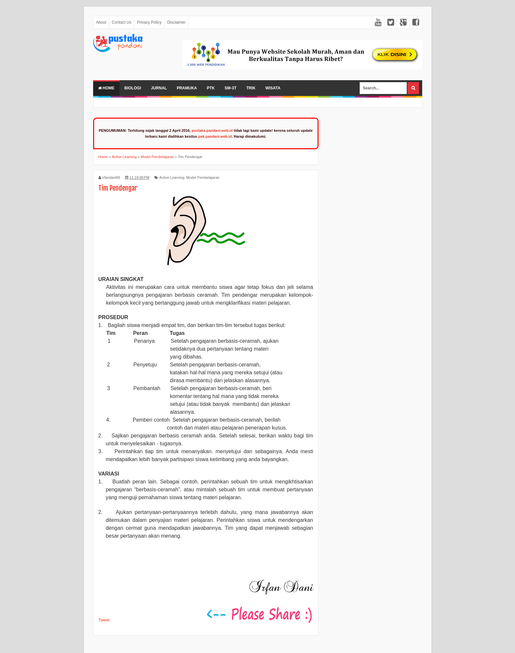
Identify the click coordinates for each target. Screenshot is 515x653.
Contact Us (121, 22)
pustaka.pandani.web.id (212, 130)
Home (106, 88)
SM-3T (231, 88)
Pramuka (187, 88)
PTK (211, 88)
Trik (251, 88)
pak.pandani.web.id (215, 136)
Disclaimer (176, 22)
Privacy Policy (149, 22)
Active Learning (171, 177)
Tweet (104, 620)
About (101, 22)
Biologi (132, 88)
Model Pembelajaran (202, 177)
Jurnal (159, 88)
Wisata (273, 88)
